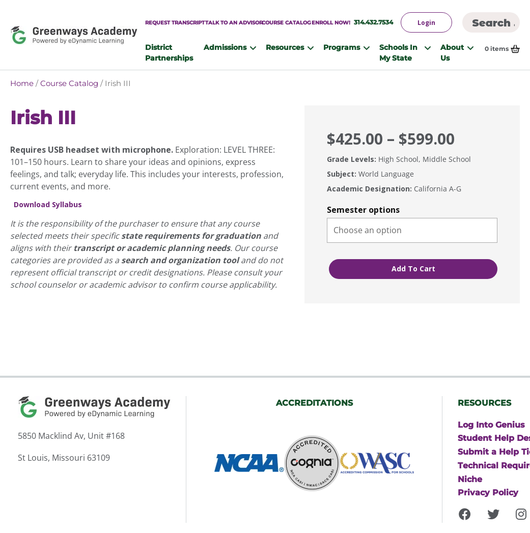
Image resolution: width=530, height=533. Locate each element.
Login (426, 22)
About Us (452, 52)
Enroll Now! (331, 22)
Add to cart (413, 268)
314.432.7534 (373, 22)
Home (22, 83)
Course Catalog (286, 22)
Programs (341, 47)
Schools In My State (398, 52)
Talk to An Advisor (234, 22)
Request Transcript (175, 22)
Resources (285, 47)
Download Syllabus (48, 205)
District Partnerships (169, 52)
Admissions (225, 47)
